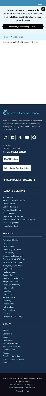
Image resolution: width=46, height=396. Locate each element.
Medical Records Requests (14, 216)
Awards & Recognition (12, 343)
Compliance (30, 384)
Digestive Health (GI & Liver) (14, 259)
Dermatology (8, 253)
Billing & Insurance (10, 207)
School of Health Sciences (13, 359)
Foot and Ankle (9, 272)
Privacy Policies (22, 391)
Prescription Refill (10, 226)
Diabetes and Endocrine (12, 256)
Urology (6, 313)
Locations (29, 180)
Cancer (6, 243)
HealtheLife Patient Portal (14, 200)
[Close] (43, 9)
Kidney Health (8, 288)
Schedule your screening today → (23, 26)
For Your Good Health (12, 210)
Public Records (9, 350)
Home (5, 37)
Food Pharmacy (9, 213)
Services (8, 233)
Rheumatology (9, 310)
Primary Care (8, 304)
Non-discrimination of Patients (22, 387)
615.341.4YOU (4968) (16, 152)
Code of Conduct (16, 384)
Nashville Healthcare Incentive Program (19, 219)
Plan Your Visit (9, 203)
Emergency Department (12, 265)
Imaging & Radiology (11, 284)
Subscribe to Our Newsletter (17, 168)
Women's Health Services (13, 316)
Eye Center (7, 269)
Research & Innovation (12, 346)
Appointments (8, 197)
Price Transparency (11, 223)
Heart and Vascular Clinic (13, 278)
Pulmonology (8, 307)
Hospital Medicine (10, 281)
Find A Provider (12, 180)
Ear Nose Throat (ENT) (12, 262)
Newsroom (7, 340)
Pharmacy (7, 300)
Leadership (7, 334)
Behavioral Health (10, 240)
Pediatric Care (9, 297)
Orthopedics (8, 294)
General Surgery (9, 275)
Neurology (7, 291)
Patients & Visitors (14, 190)
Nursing (6, 353)
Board (5, 337)
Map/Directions (11, 159)
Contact (6, 362)
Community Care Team (12, 249)
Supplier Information (11, 356)
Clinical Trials (8, 246)
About (7, 324)
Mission (6, 330)
